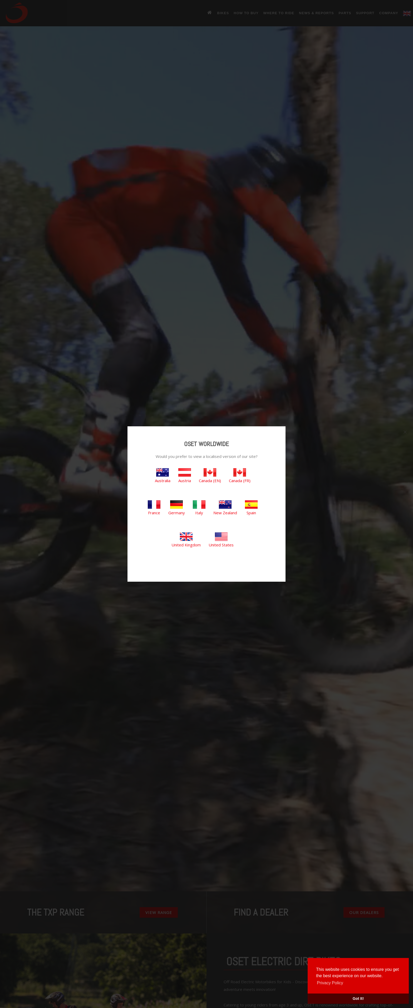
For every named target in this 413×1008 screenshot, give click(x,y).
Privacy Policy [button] (330, 983)
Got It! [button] (358, 998)
